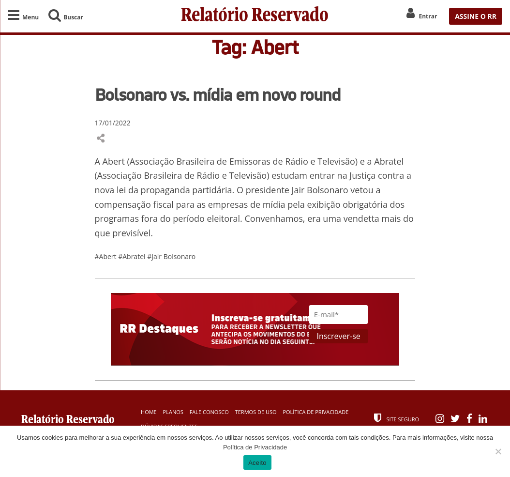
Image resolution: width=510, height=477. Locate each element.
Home (149, 411)
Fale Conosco (209, 411)
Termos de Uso (256, 411)
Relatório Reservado (255, 16)
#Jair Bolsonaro (171, 256)
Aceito (257, 462)
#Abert (107, 256)
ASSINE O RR (475, 16)
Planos (173, 411)
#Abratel (132, 256)
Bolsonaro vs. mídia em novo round (218, 94)
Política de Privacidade (315, 411)
